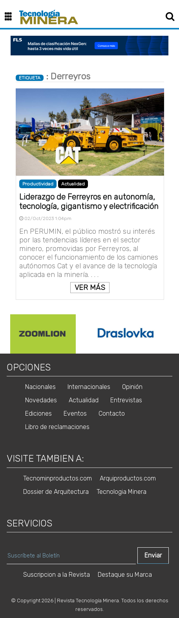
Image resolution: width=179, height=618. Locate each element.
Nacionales (40, 387)
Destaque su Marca (125, 574)
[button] (11, 17)
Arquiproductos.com (128, 478)
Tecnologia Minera (121, 491)
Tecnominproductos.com (57, 478)
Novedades (41, 400)
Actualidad (73, 184)
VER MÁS (90, 287)
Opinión (132, 387)
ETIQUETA (29, 78)
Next (172, 334)
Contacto (112, 413)
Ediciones (38, 413)
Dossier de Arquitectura (56, 491)
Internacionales (89, 387)
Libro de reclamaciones (57, 427)
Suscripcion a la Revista (56, 574)
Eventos (75, 413)
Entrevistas (126, 400)
